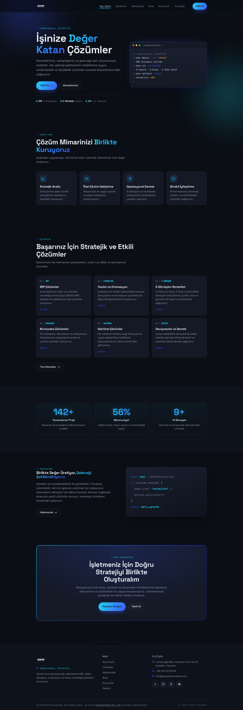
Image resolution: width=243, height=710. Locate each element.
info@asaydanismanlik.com (171, 676)
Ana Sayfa (105, 6)
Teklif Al (200, 6)
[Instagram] (163, 684)
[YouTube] (179, 684)
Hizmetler (121, 6)
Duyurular (164, 6)
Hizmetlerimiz (70, 85)
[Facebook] (155, 684)
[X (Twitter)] (171, 684)
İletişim (180, 6)
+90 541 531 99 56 (166, 670)
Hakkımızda (138, 6)
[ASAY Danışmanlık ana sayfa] (40, 6)
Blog (151, 6)
